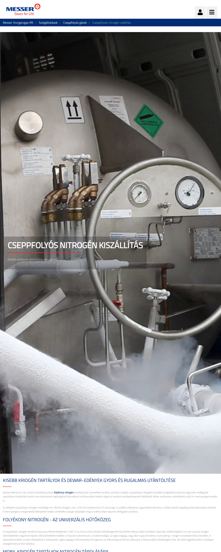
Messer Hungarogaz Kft (18, 22)
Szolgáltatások (48, 22)
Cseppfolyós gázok (75, 22)
